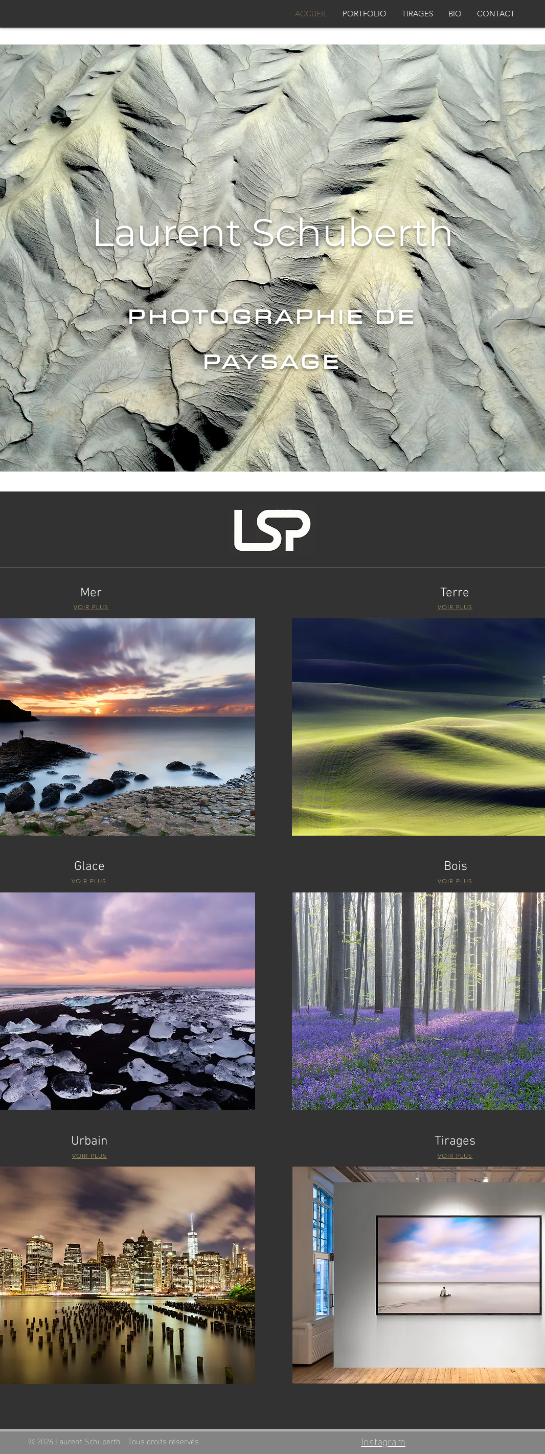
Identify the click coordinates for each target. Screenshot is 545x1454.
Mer (91, 593)
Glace (89, 867)
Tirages (455, 1141)
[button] (364, 13)
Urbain (89, 1141)
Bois (455, 867)
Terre (454, 593)
